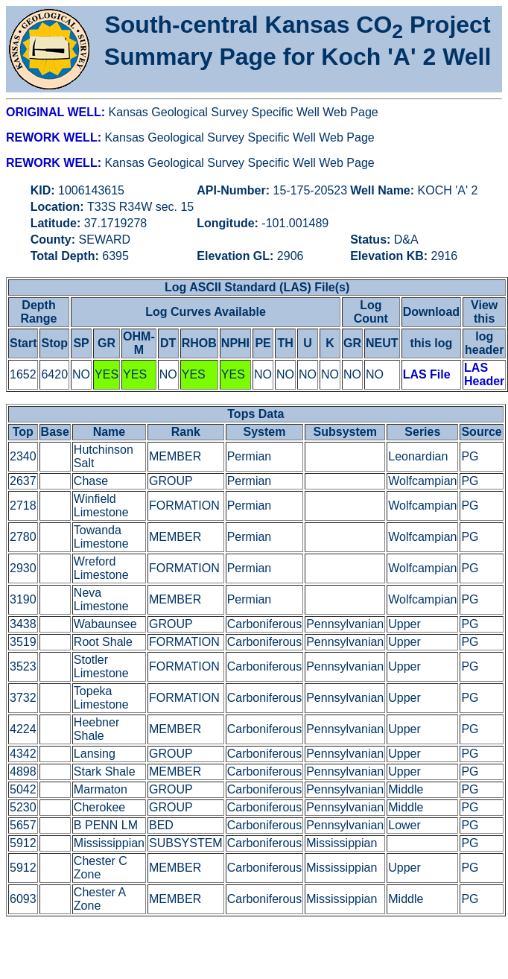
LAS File (427, 374)
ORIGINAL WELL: (57, 112)
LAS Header (484, 374)
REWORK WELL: (55, 137)
